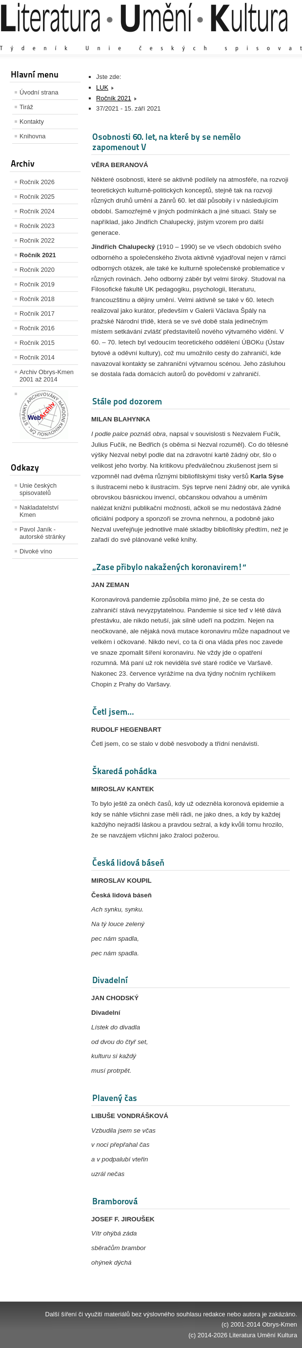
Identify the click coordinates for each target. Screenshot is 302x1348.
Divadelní (110, 980)
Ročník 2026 (37, 182)
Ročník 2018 (37, 299)
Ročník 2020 (37, 269)
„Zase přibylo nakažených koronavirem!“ (169, 567)
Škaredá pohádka (124, 771)
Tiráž (26, 107)
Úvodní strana (39, 92)
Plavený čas (114, 1098)
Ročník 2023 (37, 225)
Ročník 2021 (38, 255)
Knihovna (32, 136)
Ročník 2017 (37, 313)
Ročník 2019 (37, 284)
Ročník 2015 (37, 342)
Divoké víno (36, 551)
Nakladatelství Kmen (39, 511)
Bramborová (115, 1201)
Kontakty (32, 121)
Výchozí (239, 38)
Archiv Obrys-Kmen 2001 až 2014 (47, 375)
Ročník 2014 (37, 357)
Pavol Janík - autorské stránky (42, 533)
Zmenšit (268, 38)
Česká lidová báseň (128, 862)
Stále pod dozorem (127, 401)
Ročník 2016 (37, 328)
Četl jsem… (113, 711)
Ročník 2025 (37, 196)
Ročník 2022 (37, 240)
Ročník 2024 (37, 211)
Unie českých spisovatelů (38, 489)
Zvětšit (211, 38)
